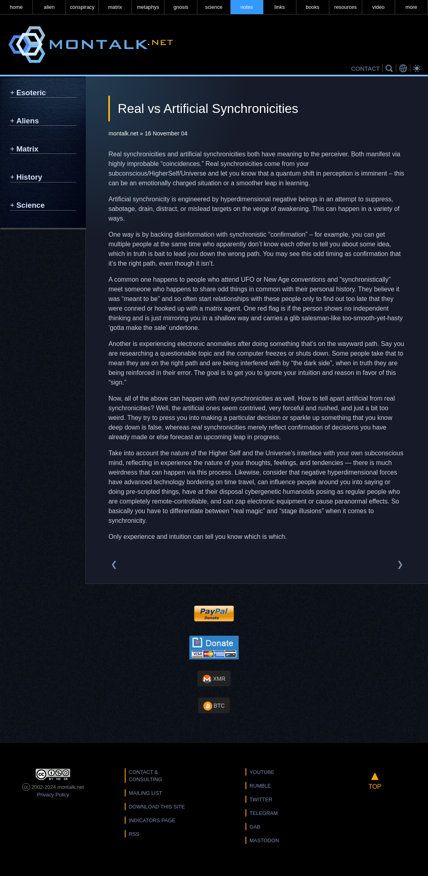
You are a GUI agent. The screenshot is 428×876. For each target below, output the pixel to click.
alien (49, 7)
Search (390, 68)
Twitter (260, 799)
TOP (374, 779)
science (213, 7)
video (378, 7)
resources (345, 7)
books (312, 7)
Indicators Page (152, 820)
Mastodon (264, 840)
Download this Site (157, 807)
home (16, 7)
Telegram (263, 813)
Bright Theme (418, 68)
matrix (115, 7)
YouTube (261, 772)
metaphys (148, 7)
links (279, 7)
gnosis (180, 7)
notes (246, 7)
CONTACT (365, 68)
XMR (214, 679)
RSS (134, 834)
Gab (254, 827)
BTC (214, 706)
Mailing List (145, 793)
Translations (404, 68)
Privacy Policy (53, 795)
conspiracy (82, 7)
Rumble (260, 786)
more (411, 7)
